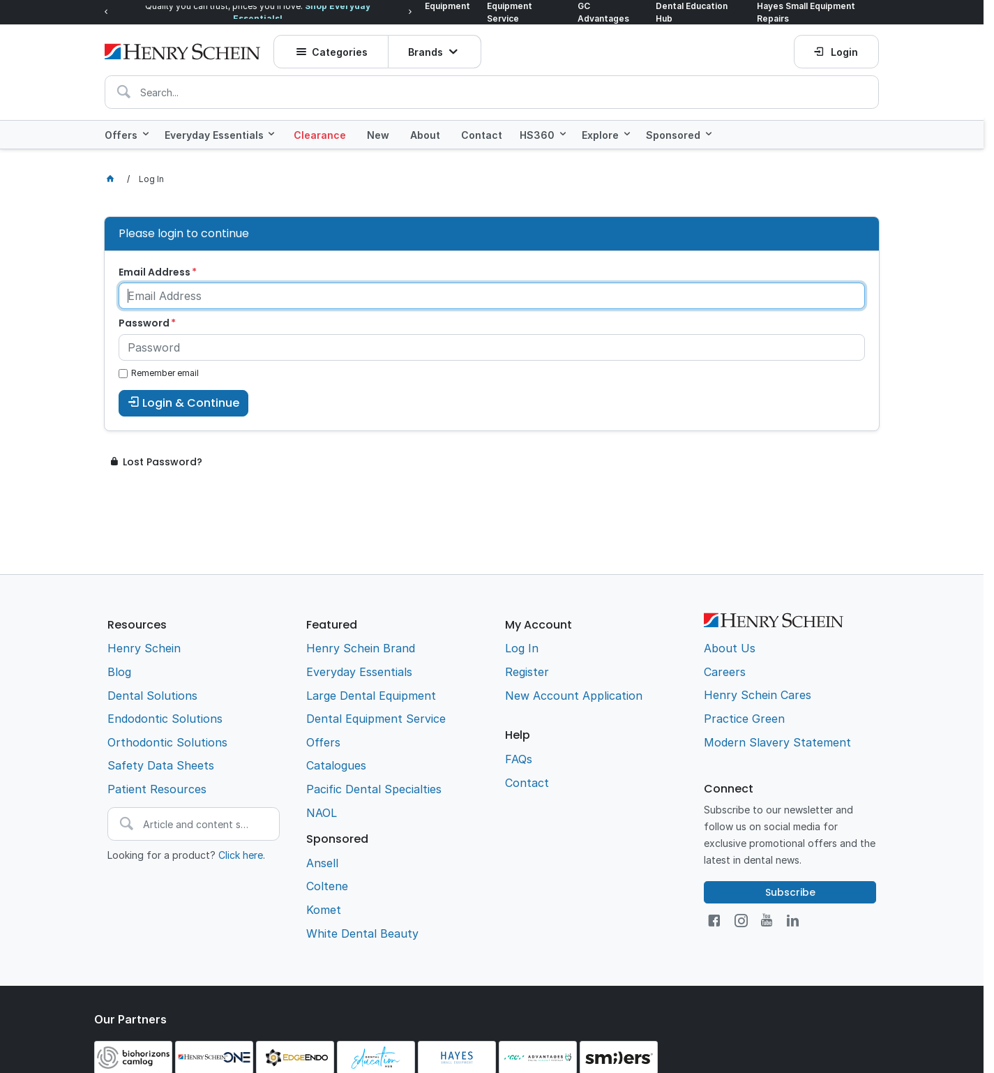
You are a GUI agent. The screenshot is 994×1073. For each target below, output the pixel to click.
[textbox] (491, 92)
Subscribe (790, 892)
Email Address (154, 272)
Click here (240, 855)
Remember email (165, 373)
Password (144, 323)
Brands (425, 52)
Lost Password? (162, 462)
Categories (340, 52)
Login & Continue (190, 403)
